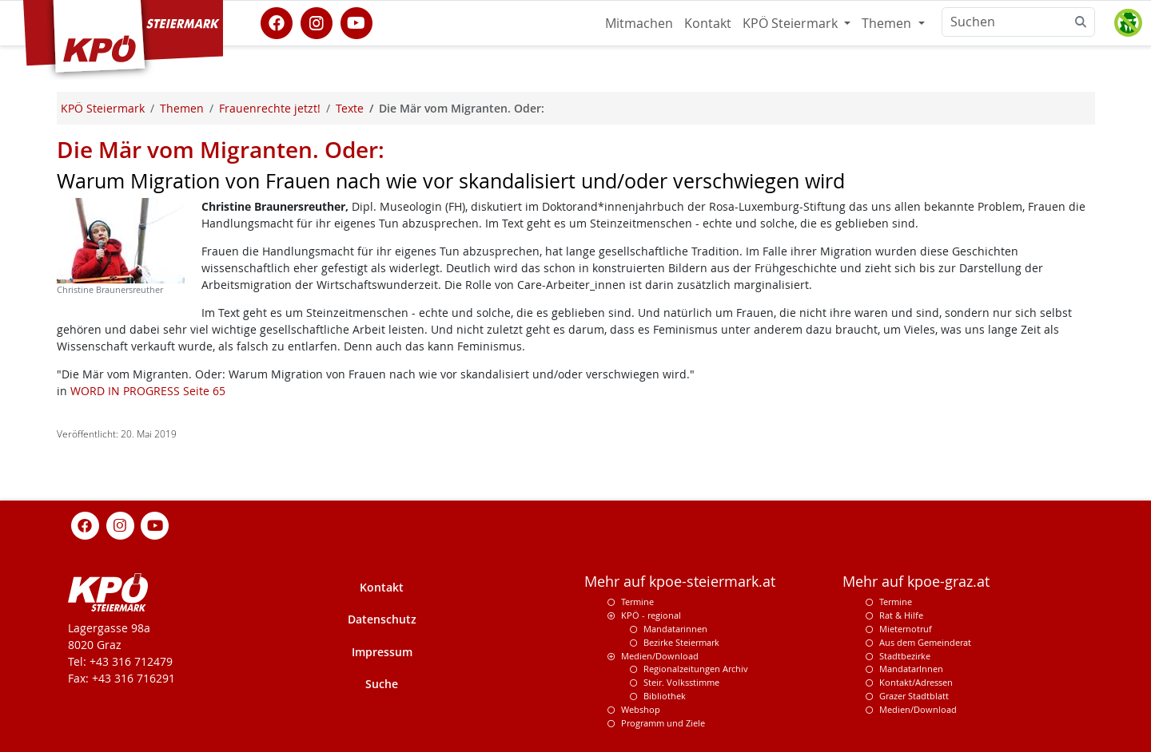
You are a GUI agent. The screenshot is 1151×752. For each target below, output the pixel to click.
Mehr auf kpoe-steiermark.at (679, 581)
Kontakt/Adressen (916, 682)
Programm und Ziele (663, 723)
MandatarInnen (911, 669)
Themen (888, 23)
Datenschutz (382, 619)
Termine (637, 602)
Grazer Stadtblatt (914, 696)
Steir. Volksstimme (681, 682)
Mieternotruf (905, 629)
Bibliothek (664, 696)
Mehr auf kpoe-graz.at (916, 581)
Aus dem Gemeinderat (925, 642)
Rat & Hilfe (901, 615)
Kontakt (707, 23)
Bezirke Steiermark (681, 642)
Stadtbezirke (904, 656)
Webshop (640, 709)
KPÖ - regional (651, 615)
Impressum (382, 651)
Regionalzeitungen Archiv (695, 669)
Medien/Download (660, 656)
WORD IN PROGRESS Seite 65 (147, 390)
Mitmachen (639, 23)
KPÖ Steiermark (792, 23)
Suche (381, 683)
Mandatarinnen (675, 629)
